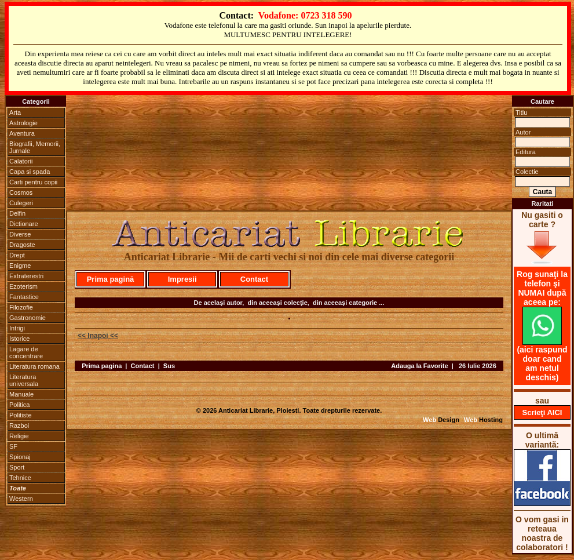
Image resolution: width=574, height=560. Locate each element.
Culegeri (21, 202)
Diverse (20, 234)
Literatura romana (34, 366)
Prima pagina (102, 365)
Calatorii (20, 161)
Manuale (21, 394)
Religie (19, 435)
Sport (16, 467)
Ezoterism (23, 286)
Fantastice (24, 296)
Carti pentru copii (33, 182)
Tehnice (20, 477)
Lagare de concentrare (26, 352)
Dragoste (22, 244)
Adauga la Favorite (419, 365)
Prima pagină (110, 279)
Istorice (19, 338)
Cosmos (20, 192)
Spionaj (20, 456)
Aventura (22, 133)
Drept (17, 255)
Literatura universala (23, 380)
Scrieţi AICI (542, 412)
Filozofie (21, 307)
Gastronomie (27, 317)
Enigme (20, 265)
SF (13, 446)
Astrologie (23, 122)
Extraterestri (26, 275)
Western (21, 498)
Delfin (17, 213)
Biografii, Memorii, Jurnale (34, 147)
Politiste (20, 415)
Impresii (182, 279)
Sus (169, 365)
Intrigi (17, 328)
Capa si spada (29, 171)
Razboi (19, 425)
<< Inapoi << (98, 336)
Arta (15, 112)
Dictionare (23, 223)
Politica (19, 404)
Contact (254, 279)
